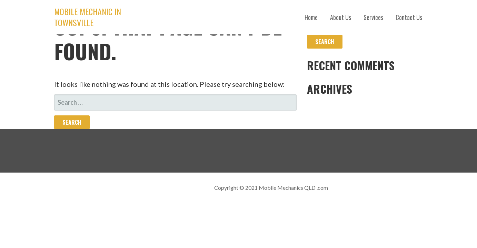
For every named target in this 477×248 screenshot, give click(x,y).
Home (311, 17)
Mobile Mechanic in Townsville (87, 17)
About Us (340, 17)
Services (373, 17)
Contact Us (409, 17)
